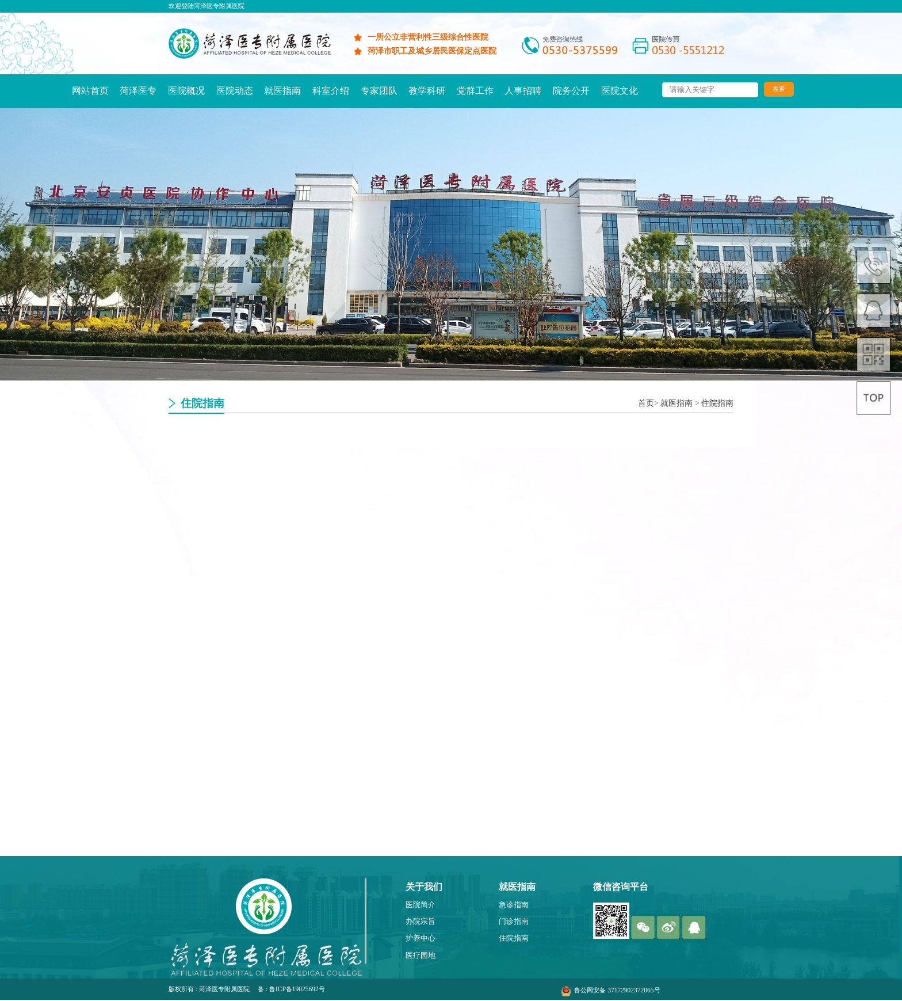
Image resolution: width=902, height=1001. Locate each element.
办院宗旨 (420, 922)
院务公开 (571, 91)
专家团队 (379, 91)
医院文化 (619, 91)
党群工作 (475, 91)
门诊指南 (514, 922)
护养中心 (420, 938)
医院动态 (234, 91)
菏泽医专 (138, 91)
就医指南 (282, 91)
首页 (646, 403)
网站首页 (90, 91)
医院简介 (420, 905)
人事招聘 (522, 91)
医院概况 (186, 91)
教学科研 (426, 91)
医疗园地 (420, 955)
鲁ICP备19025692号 (297, 988)
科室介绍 (330, 91)
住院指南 (717, 403)
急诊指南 (514, 905)
